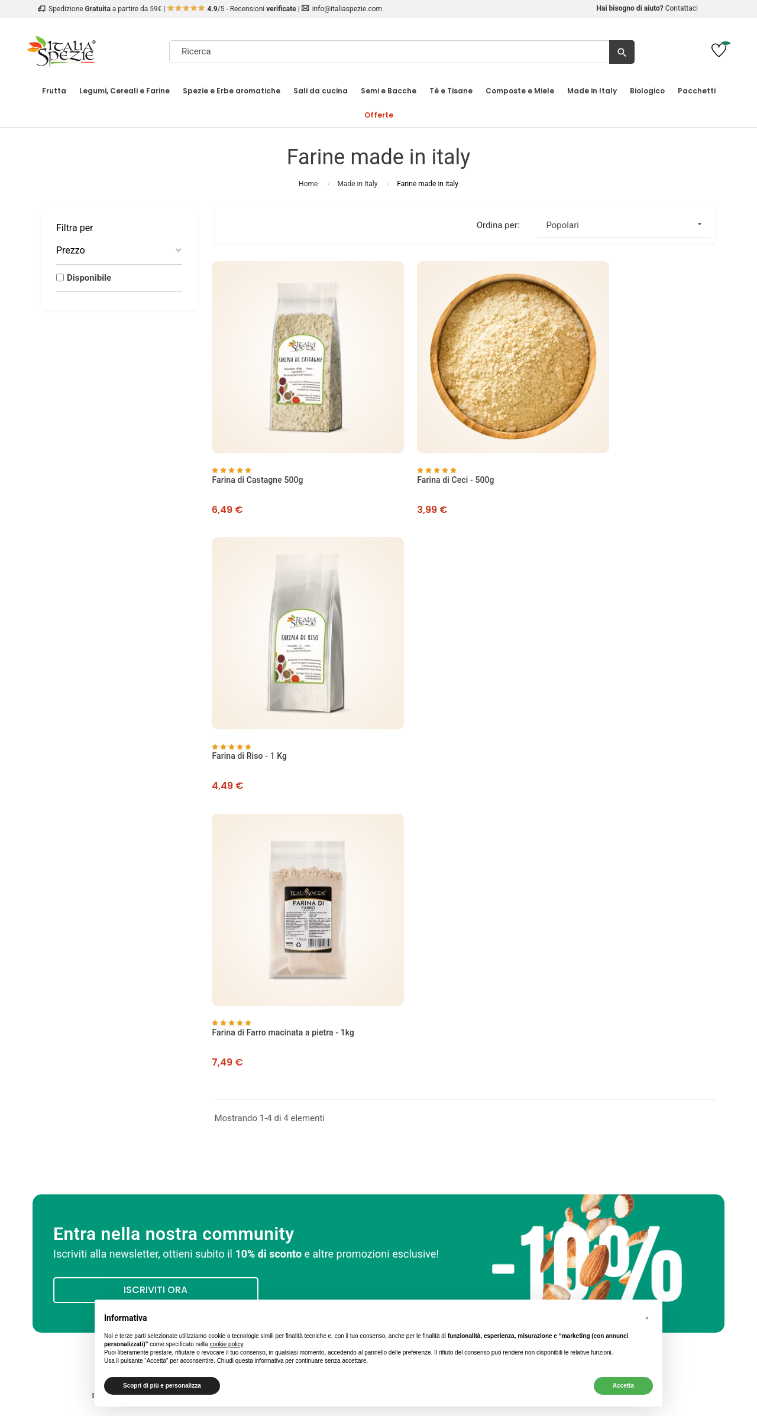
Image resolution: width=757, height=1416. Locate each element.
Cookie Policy (119, 1107)
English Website (465, 1136)
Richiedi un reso (465, 1121)
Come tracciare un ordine (119, 1121)
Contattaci (681, 8)
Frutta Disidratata (638, 1065)
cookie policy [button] (226, 1344)
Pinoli (637, 1107)
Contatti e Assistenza (119, 1136)
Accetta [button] (623, 1385)
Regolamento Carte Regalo (292, 1136)
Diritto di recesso (292, 1121)
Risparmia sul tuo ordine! (638, 1121)
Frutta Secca (638, 1079)
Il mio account (465, 1065)
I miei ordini (465, 1079)
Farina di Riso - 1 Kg (597, 442)
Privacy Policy (118, 1093)
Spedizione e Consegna (292, 1065)
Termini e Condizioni (291, 1093)
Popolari (628, 224)
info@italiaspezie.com (347, 9)
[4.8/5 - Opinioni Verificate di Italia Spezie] (638, 1254)
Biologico (638, 1093)
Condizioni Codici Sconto (292, 1107)
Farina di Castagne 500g (260, 442)
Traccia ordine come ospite (465, 1107)
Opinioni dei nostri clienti (119, 1079)
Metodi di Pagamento (292, 1079)
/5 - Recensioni (232, 9)
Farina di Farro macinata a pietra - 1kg (286, 680)
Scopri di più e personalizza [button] (162, 1385)
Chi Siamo (119, 1065)
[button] (647, 1318)
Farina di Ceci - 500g (425, 442)
